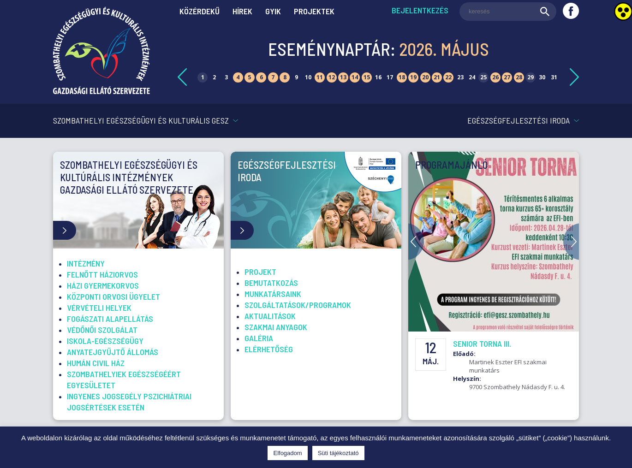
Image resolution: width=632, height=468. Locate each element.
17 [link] (390, 77)
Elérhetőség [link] (268, 349)
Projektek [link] (314, 11)
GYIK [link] (273, 11)
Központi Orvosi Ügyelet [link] (113, 296)
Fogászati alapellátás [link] (110, 319)
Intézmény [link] (86, 263)
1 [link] (202, 77)
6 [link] (261, 77)
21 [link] (437, 77)
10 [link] (308, 77)
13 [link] (343, 77)
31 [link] (554, 77)
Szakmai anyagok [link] (275, 327)
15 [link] (367, 77)
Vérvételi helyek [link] (99, 307)
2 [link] (214, 77)
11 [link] (319, 77)
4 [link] (237, 77)
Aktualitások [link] (270, 316)
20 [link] (425, 77)
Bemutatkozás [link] (271, 283)
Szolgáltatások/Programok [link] (297, 305)
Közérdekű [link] (199, 11)
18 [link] (402, 77)
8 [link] (284, 77)
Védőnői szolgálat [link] (102, 330)
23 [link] (460, 77)
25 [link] (483, 77)
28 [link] (519, 77)
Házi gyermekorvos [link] (103, 285)
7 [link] (272, 77)
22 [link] (448, 77)
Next (571, 241)
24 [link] (472, 77)
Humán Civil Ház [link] (96, 363)
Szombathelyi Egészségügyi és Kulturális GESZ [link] (141, 120)
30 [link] (542, 77)
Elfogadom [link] (287, 453)
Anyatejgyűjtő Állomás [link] (112, 352)
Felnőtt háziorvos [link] (102, 274)
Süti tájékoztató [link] (338, 453)
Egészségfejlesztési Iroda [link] (518, 120)
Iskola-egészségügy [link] (105, 341)
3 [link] (226, 77)
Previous (416, 241)
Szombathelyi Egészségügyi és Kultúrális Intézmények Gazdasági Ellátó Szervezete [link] (128, 177)
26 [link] (495, 77)
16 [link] (378, 77)
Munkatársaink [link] (272, 294)
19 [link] (413, 77)
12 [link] (331, 77)
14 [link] (355, 77)
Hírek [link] (242, 11)
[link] (101, 91)
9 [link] (296, 77)
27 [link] (507, 77)
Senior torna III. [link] (482, 343)
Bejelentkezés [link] (420, 10)
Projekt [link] (260, 272)
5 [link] (249, 77)
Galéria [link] (258, 338)
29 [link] (530, 77)
